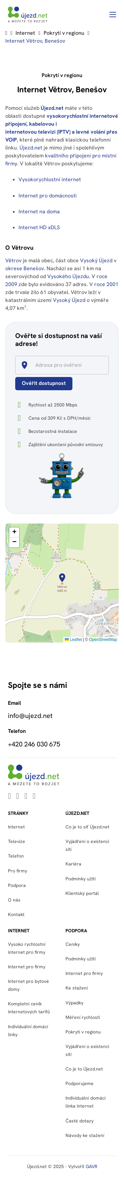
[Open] (105, 365)
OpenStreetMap (103, 639)
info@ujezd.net (30, 716)
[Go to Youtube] (17, 796)
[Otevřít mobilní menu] (112, 14)
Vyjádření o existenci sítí (87, 845)
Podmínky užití (80, 879)
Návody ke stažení (84, 1135)
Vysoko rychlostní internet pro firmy (26, 948)
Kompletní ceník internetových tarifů (29, 1008)
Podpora (17, 885)
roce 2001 (106, 284)
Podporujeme (79, 1083)
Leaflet (73, 639)
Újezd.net (52, 108)
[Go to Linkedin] (9, 796)
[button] (62, 577)
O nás (14, 900)
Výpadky (74, 1003)
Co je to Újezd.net (84, 1069)
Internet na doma (39, 211)
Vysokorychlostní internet (50, 179)
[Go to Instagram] (34, 796)
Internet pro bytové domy (28, 985)
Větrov (13, 260)
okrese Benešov (24, 268)
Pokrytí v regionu (64, 32)
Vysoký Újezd (96, 260)
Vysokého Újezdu (68, 276)
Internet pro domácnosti (48, 195)
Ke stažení (76, 988)
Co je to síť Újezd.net (87, 827)
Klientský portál (82, 893)
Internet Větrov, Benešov (35, 40)
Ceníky (72, 944)
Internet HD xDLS (39, 227)
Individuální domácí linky (28, 1030)
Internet (25, 32)
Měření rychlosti (82, 1017)
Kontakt (16, 914)
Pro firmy (17, 871)
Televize (16, 841)
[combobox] (65, 365)
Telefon (16, 856)
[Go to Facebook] (25, 796)
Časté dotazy (79, 1121)
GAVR (91, 1166)
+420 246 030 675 (34, 744)
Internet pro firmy (26, 967)
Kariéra (73, 864)
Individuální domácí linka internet (85, 1102)
